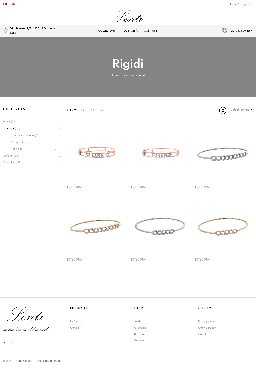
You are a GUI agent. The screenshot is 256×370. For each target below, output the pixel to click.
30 (92, 110)
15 (82, 110)
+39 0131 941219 (241, 31)
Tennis (15, 149)
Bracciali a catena (22, 135)
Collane (8, 155)
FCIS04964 (139, 259)
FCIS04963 (203, 187)
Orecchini (9, 162)
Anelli (6, 121)
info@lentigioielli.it (242, 4)
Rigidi (17, 142)
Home (114, 75)
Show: (72, 110)
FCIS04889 (139, 187)
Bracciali (128, 75)
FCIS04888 (75, 187)
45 (102, 110)
